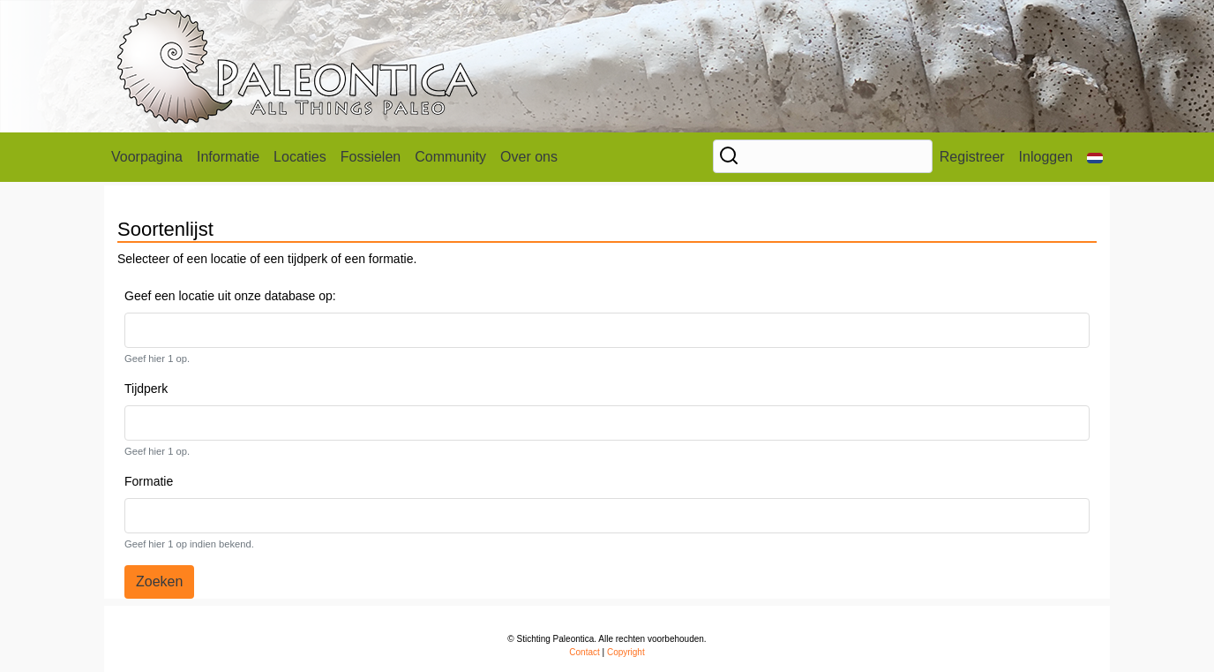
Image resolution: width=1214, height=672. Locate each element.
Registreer (972, 156)
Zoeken (159, 581)
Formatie (148, 481)
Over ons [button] (529, 156)
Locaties (300, 156)
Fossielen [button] (371, 156)
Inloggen (1046, 156)
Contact (584, 652)
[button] (1095, 157)
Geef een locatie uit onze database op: (230, 296)
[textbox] (178, 330)
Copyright (626, 652)
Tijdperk (146, 388)
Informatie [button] (228, 156)
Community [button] (450, 156)
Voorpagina (147, 156)
